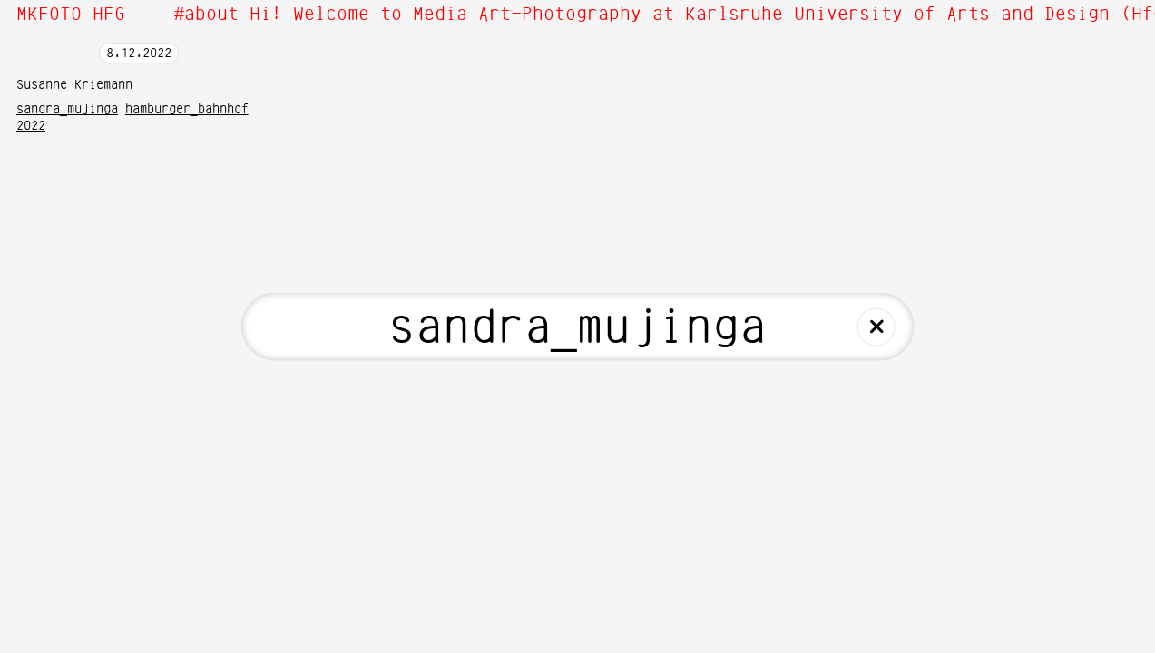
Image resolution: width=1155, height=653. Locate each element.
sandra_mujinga (67, 109)
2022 (30, 126)
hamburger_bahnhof (187, 109)
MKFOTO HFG (70, 14)
